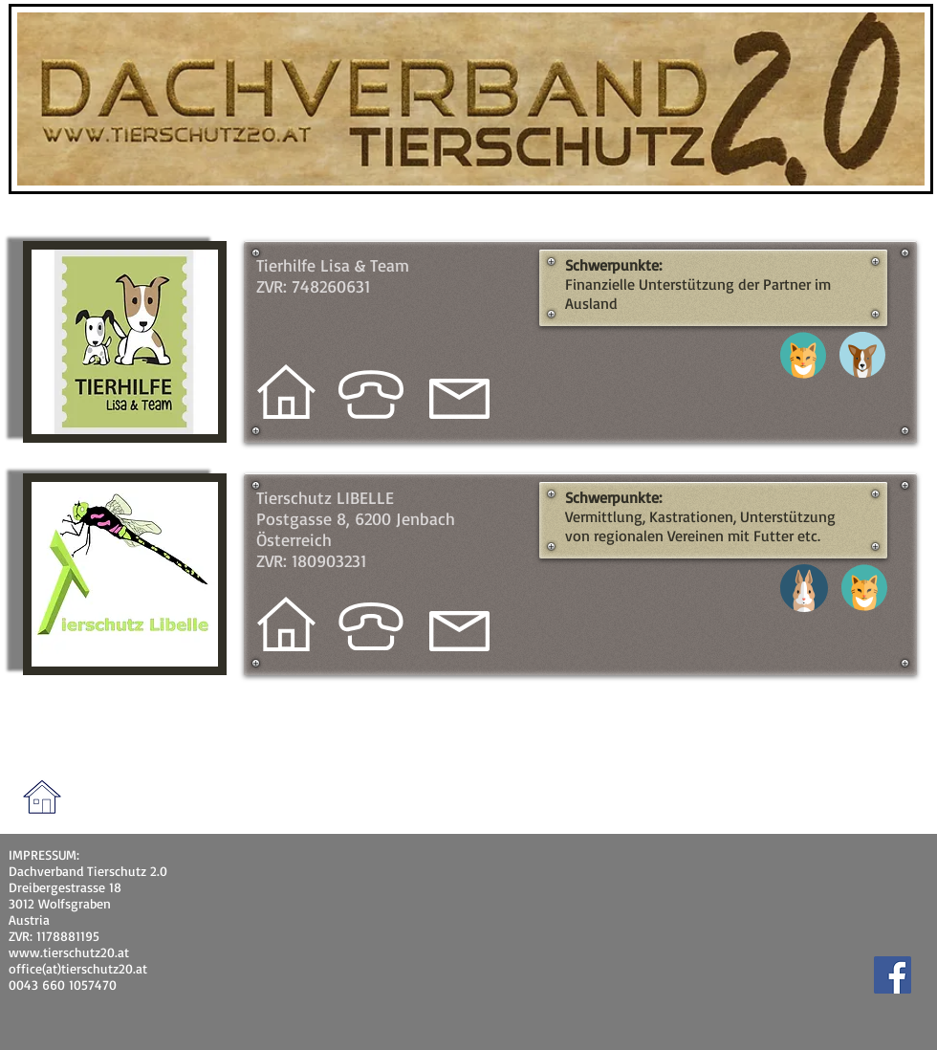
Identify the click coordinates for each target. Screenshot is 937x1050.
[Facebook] (892, 975)
